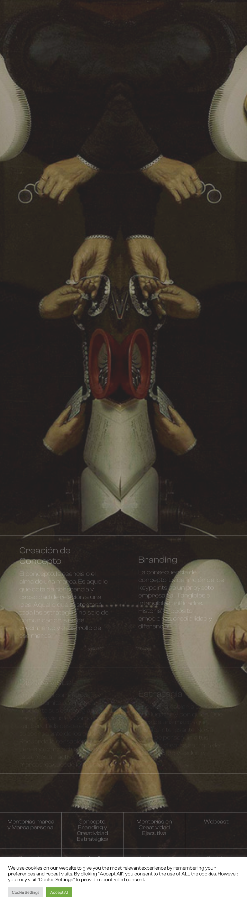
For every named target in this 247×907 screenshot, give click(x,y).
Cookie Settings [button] (25, 892)
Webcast (216, 825)
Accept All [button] (59, 892)
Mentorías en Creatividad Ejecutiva (154, 831)
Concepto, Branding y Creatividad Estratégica (92, 834)
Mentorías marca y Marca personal (30, 828)
